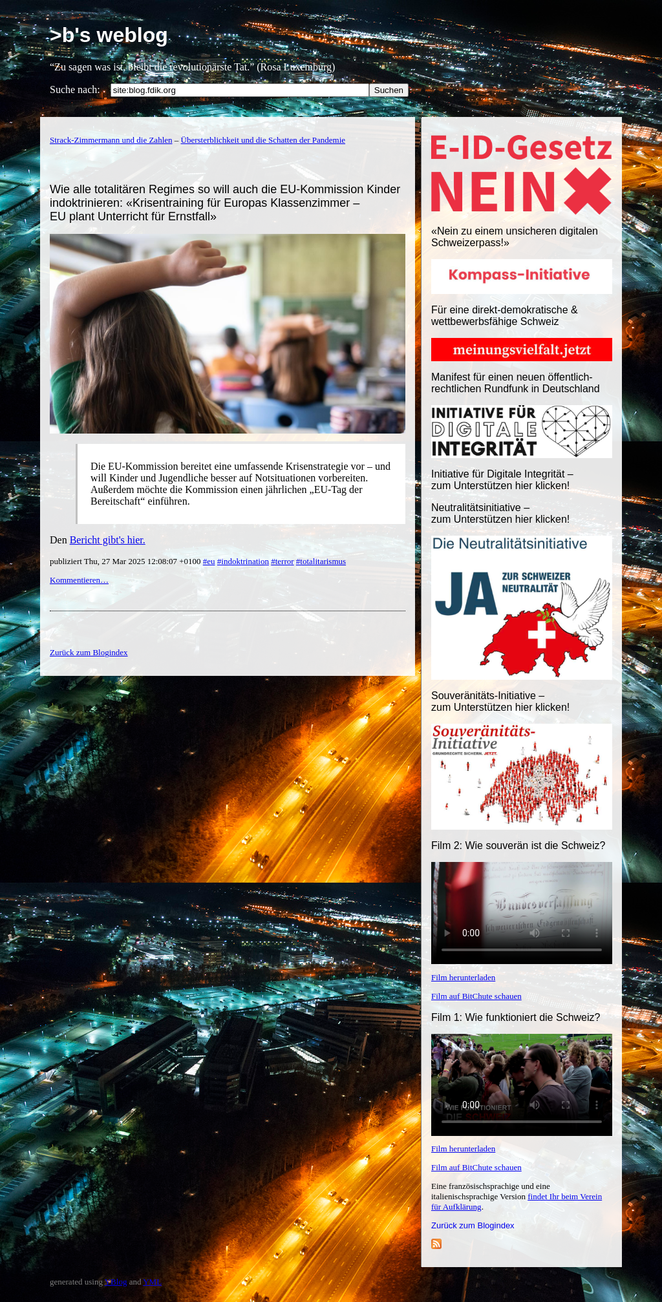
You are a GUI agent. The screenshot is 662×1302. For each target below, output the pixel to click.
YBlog (116, 1281)
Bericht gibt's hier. (107, 539)
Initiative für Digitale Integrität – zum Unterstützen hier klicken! (502, 479)
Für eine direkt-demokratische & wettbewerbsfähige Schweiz (504, 315)
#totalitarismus (321, 561)
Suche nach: (75, 89)
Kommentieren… (79, 580)
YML (152, 1281)
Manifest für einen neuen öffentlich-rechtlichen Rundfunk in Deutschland (515, 383)
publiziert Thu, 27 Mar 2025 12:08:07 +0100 (126, 561)
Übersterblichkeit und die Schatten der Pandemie (263, 140)
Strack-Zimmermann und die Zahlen (111, 140)
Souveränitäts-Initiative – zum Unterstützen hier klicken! (500, 701)
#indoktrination (243, 561)
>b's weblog (109, 35)
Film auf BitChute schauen (476, 996)
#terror (282, 561)
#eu (209, 561)
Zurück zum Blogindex (473, 1225)
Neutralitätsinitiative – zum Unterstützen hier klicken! (500, 513)
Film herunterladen (463, 977)
